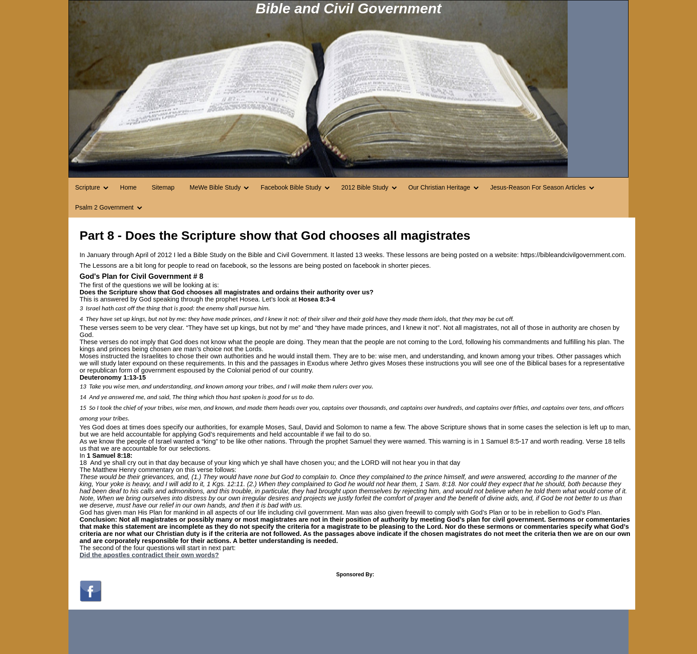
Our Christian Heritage (439, 187)
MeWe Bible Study (215, 187)
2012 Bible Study (365, 187)
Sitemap (163, 187)
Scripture (87, 187)
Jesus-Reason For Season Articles (538, 187)
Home (128, 187)
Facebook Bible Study (290, 187)
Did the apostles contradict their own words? (149, 555)
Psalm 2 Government (104, 207)
